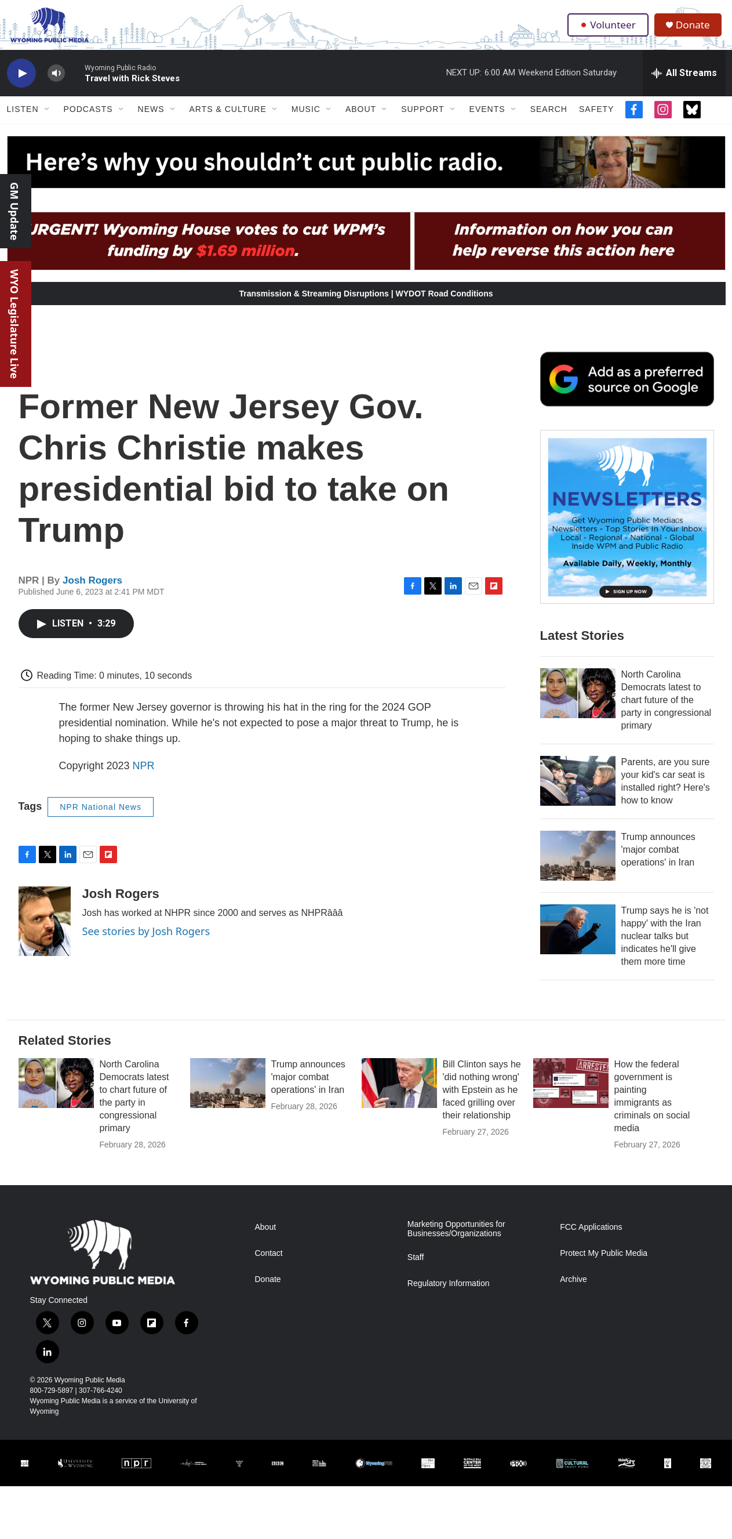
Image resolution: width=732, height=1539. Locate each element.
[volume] (56, 84)
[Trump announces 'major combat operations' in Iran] (578, 867)
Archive (573, 1290)
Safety (596, 120)
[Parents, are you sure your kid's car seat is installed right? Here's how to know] (578, 792)
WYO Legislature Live (14, 324)
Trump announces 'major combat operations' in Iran (658, 860)
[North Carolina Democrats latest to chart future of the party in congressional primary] (578, 704)
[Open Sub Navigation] (47, 120)
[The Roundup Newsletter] (627, 527)
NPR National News (100, 818)
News (151, 120)
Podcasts (88, 120)
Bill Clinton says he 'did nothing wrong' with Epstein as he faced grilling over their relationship (482, 1100)
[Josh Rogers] (45, 932)
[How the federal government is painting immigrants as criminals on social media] (571, 1094)
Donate (696, 30)
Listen (23, 120)
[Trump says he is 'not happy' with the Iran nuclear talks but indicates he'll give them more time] (578, 940)
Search (548, 120)
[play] (21, 84)
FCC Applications (591, 1238)
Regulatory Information (448, 1294)
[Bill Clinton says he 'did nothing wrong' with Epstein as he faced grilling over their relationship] (399, 1094)
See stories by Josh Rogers (146, 942)
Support (422, 120)
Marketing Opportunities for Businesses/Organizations (456, 1240)
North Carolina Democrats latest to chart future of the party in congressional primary (666, 710)
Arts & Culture (228, 120)
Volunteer (609, 30)
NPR (144, 777)
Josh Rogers (92, 591)
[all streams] (684, 84)
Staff (415, 1268)
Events (487, 120)
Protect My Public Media (603, 1264)
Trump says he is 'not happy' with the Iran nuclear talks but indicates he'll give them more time (665, 947)
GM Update (14, 211)
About (360, 120)
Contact (269, 1264)
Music (306, 120)
